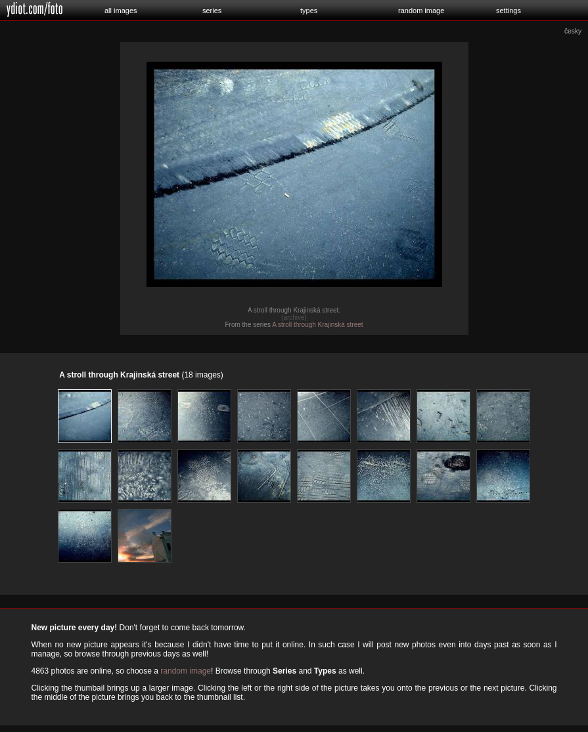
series (211, 10)
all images (120, 10)
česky (572, 31)
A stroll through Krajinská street (317, 324)
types (308, 10)
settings (508, 10)
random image (421, 10)
